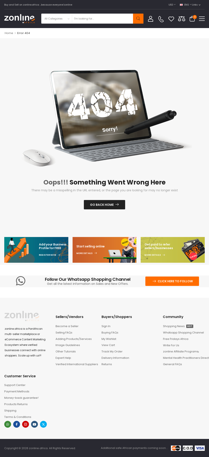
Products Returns (16, 404)
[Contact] (161, 19)
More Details (84, 253)
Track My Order (112, 351)
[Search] (102, 19)
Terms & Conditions (17, 417)
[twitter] (43, 424)
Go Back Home (102, 205)
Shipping (10, 411)
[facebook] (16, 424)
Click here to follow (175, 281)
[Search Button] (138, 19)
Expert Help (63, 358)
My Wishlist (109, 339)
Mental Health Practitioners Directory (184, 358)
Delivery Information (115, 358)
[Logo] (19, 18)
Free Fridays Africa (175, 339)
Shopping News (178, 326)
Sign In (106, 326)
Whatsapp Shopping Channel (183, 333)
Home (9, 33)
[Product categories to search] (56, 19)
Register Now (47, 255)
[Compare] (181, 18)
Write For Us (171, 345)
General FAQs (172, 364)
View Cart (108, 345)
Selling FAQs (64, 333)
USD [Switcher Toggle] (171, 4)
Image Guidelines (68, 345)
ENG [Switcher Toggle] (184, 4)
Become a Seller (67, 326)
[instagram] (25, 424)
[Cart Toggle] (192, 18)
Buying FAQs (110, 333)
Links (195, 4)
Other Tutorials (66, 351)
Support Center (15, 385)
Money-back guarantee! (21, 398)
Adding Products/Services (74, 339)
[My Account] (150, 18)
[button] (202, 18)
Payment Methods (16, 391)
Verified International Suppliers (76, 364)
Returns (107, 364)
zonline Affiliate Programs (180, 351)
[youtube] (34, 424)
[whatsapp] (7, 424)
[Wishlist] (171, 19)
